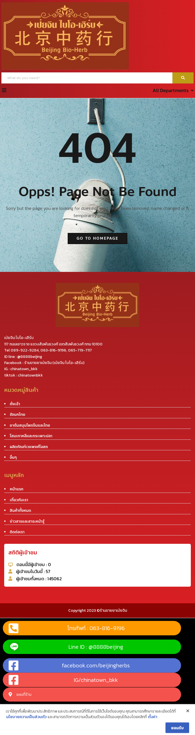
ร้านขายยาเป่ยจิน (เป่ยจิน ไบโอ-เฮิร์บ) (54, 363)
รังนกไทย (17, 414)
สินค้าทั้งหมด (20, 510)
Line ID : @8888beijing (66, 646)
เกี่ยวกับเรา (19, 500)
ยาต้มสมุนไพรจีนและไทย (30, 425)
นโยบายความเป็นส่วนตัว (26, 730)
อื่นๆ (13, 457)
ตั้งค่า (152, 730)
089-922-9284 (25, 350)
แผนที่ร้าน (20, 694)
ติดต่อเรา (17, 532)
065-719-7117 (80, 350)
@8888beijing (29, 357)
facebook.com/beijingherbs (69, 665)
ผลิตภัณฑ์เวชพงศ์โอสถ (29, 447)
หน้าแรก (16, 489)
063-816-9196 (53, 350)
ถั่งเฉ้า (15, 404)
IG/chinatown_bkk (63, 679)
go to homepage (97, 238)
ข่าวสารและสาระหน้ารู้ (27, 521)
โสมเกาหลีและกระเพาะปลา (31, 436)
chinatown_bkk (24, 369)
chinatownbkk (30, 375)
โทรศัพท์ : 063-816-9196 (67, 628)
